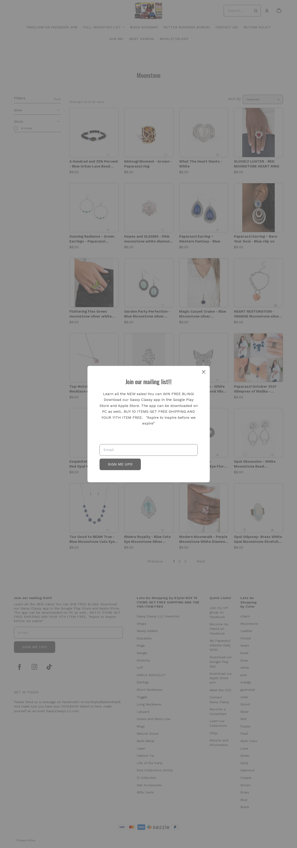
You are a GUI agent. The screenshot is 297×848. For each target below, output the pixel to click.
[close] (204, 372)
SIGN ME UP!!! (120, 464)
